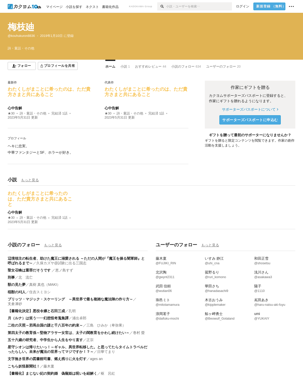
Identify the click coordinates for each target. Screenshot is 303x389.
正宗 (90, 340)
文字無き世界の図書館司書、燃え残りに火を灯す (47, 359)
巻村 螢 (139, 333)
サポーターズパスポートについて (250, 109)
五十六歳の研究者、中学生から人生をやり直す (45, 340)
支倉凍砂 (15, 304)
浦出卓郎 (79, 318)
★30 (11, 113)
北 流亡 (25, 277)
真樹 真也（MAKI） (44, 284)
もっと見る (30, 180)
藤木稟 (48, 366)
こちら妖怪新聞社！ (24, 366)
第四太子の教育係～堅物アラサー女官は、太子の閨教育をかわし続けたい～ (68, 333)
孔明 (72, 311)
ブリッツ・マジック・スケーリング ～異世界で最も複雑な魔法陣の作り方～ (70, 299)
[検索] (161, 6)
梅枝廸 (21, 27)
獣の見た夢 (17, 284)
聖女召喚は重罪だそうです (30, 270)
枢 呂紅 (108, 373)
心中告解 (15, 108)
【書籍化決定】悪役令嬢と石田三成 (36, 311)
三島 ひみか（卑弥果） (106, 325)
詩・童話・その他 (33, 113)
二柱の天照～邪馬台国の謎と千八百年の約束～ (45, 325)
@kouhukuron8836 (21, 36)
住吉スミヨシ (40, 292)
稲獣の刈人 (17, 292)
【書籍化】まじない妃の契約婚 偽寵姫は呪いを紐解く (52, 373)
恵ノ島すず (64, 270)
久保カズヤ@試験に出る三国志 (61, 263)
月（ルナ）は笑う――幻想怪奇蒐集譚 (38, 318)
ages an (96, 359)
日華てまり (106, 352)
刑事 (11, 277)
